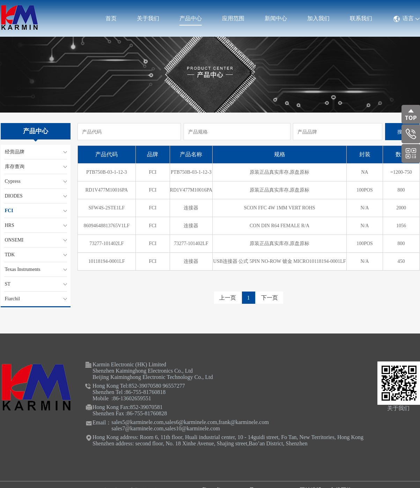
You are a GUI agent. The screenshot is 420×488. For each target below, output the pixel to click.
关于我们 (148, 18)
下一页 (269, 298)
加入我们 (318, 18)
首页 (111, 18)
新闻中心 (276, 18)
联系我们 (361, 18)
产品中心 (190, 18)
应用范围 (233, 18)
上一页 (227, 298)
